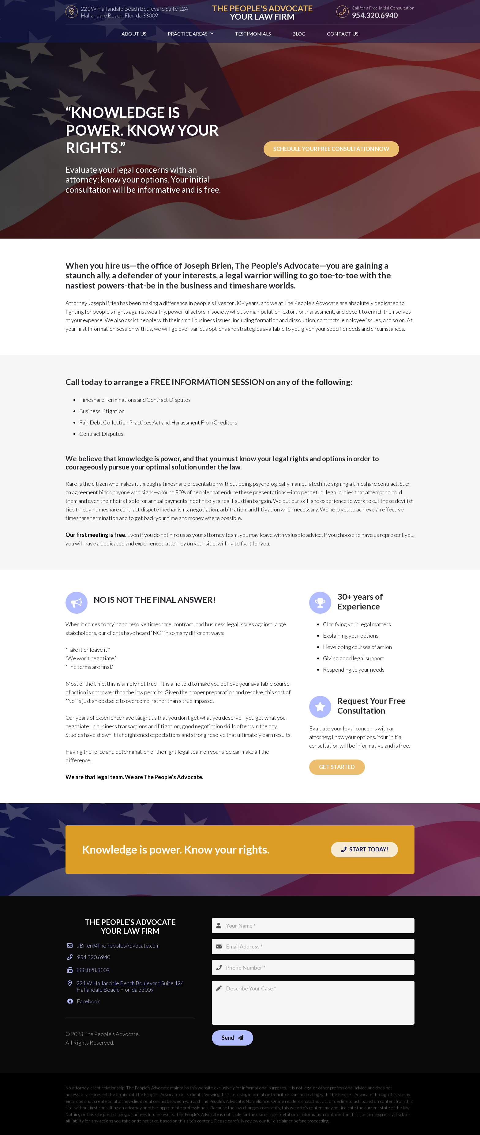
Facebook (83, 1001)
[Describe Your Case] (313, 1003)
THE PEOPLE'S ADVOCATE (262, 12)
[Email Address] (313, 946)
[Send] (232, 1038)
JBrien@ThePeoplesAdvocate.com (113, 945)
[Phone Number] (313, 967)
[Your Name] (313, 925)
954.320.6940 (88, 957)
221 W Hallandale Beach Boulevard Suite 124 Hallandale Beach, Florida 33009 (134, 12)
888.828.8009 (88, 970)
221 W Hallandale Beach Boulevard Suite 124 (126, 986)
